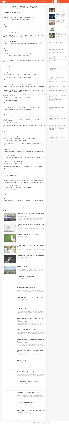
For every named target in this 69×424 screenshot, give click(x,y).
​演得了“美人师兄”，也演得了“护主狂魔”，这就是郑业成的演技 (30, 400)
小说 (62, 1)
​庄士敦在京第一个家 (21, 298)
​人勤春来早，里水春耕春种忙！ (24, 259)
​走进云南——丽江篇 (21, 350)
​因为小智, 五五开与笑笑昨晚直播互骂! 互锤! (26, 392)
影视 (42, 1)
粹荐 (26, 8)
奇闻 (49, 1)
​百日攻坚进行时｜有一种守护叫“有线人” (25, 266)
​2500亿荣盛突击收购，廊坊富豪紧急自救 (26, 277)
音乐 (59, 1)
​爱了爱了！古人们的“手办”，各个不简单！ (26, 361)
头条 (66, 1)
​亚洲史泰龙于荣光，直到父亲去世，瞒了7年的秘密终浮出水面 (30, 251)
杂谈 (55, 1)
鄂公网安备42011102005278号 (24, 412)
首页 (35, 1)
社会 (45, 1)
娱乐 (38, 1)
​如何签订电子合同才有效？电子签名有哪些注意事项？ (28, 234)
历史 (52, 1)
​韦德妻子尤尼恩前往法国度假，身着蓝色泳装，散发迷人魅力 (30, 319)
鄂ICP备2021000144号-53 (34, 412)
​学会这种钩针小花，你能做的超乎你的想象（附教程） (28, 382)
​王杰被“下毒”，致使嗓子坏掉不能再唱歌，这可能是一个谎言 (30, 287)
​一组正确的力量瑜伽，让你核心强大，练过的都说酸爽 (28, 371)
